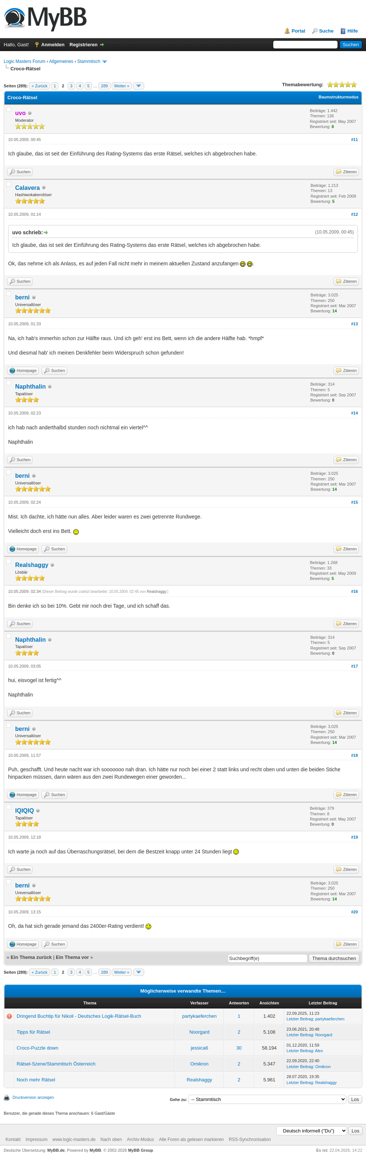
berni (22, 297)
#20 (354, 912)
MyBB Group (140, 1150)
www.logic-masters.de (74, 1139)
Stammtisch (89, 61)
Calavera (27, 188)
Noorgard (199, 1032)
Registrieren (84, 44)
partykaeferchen (199, 1016)
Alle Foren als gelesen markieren (191, 1139)
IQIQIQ (24, 811)
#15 (354, 502)
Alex (319, 1050)
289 (104, 86)
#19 (354, 837)
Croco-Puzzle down (37, 1048)
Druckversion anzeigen (33, 1097)
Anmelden (53, 44)
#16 (354, 591)
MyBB (95, 1150)
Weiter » (121, 86)
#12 (354, 214)
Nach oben (111, 1139)
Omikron (199, 1064)
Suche (326, 31)
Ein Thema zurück (31, 957)
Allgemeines (61, 61)
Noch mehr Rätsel (36, 1080)
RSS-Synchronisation (250, 1139)
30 (238, 1048)
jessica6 (199, 1048)
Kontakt (13, 1139)
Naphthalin (30, 386)
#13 (354, 324)
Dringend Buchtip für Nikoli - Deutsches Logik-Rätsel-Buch (79, 1016)
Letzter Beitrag (300, 1019)
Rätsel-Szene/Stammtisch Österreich (56, 1064)
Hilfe (353, 31)
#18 (354, 755)
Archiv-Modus (140, 1139)
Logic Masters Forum (24, 61)
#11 (354, 139)
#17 (354, 666)
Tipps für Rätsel (33, 1032)
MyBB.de (56, 1150)
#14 (354, 413)
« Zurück (39, 86)
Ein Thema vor (72, 957)
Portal (298, 31)
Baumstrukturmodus (339, 97)
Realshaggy (31, 565)
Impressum (36, 1139)
